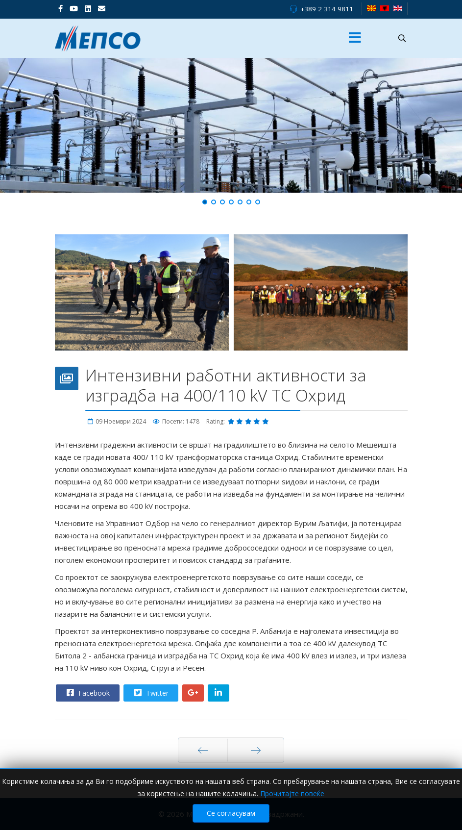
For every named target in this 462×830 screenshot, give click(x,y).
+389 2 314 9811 (326, 8)
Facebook (87, 693)
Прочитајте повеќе (292, 793)
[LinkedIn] (88, 8)
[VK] (101, 8)
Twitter (150, 693)
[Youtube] (74, 8)
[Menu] (355, 38)
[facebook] (60, 8)
